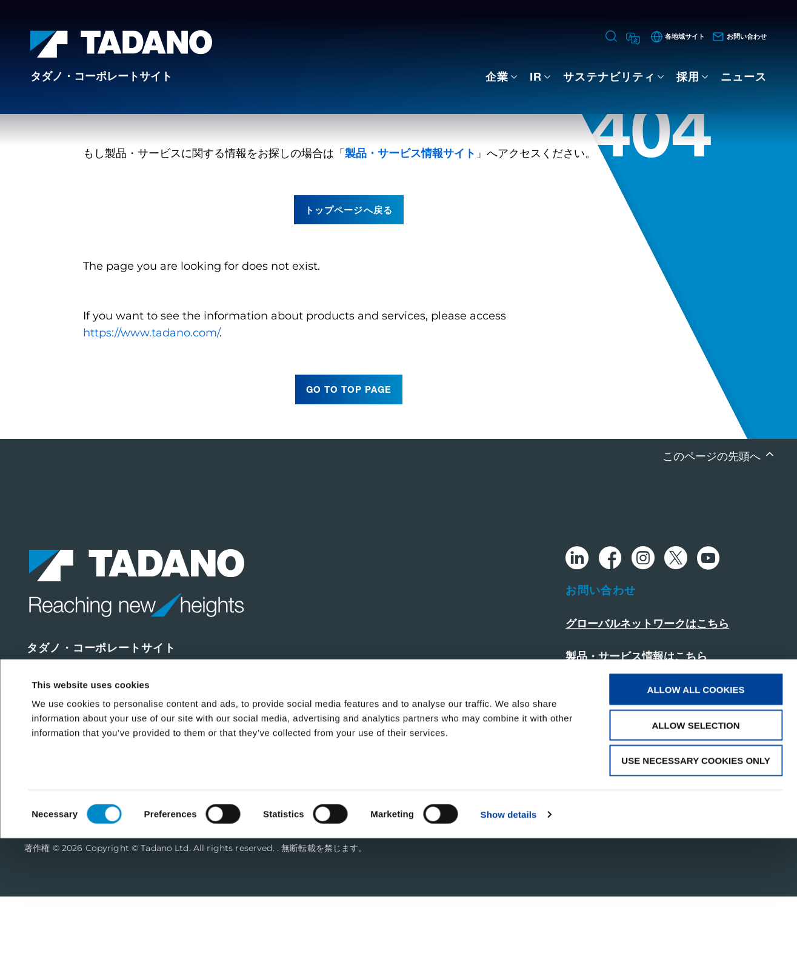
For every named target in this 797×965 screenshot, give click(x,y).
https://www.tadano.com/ (151, 401)
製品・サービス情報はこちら (636, 725)
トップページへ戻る (348, 277)
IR (536, 76)
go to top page (349, 457)
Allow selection (696, 852)
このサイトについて (614, 757)
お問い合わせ (600, 658)
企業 (497, 76)
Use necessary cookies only (695, 888)
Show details (509, 941)
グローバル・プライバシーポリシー (652, 783)
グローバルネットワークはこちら (647, 692)
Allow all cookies (696, 816)
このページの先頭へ (713, 524)
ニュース (744, 76)
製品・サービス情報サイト (410, 221)
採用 (687, 76)
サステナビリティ (609, 76)
